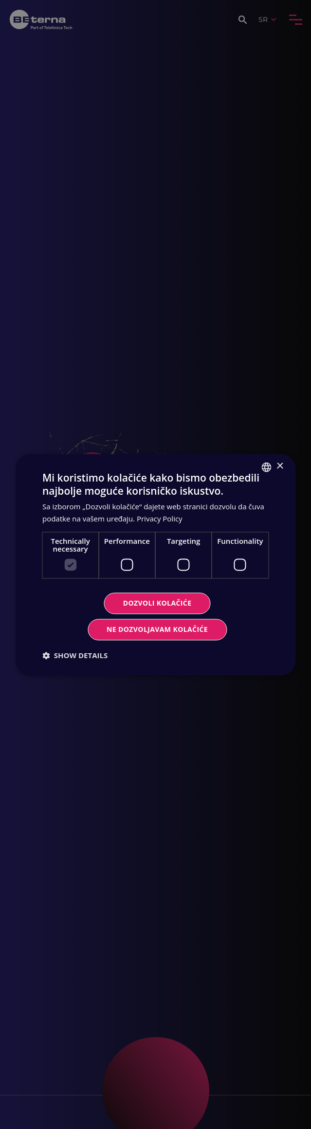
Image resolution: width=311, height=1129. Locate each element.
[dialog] (155, 564)
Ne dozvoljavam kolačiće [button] (157, 629)
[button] (75, 655)
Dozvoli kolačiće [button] (157, 603)
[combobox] (266, 467)
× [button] (279, 466)
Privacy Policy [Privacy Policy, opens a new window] (160, 518)
